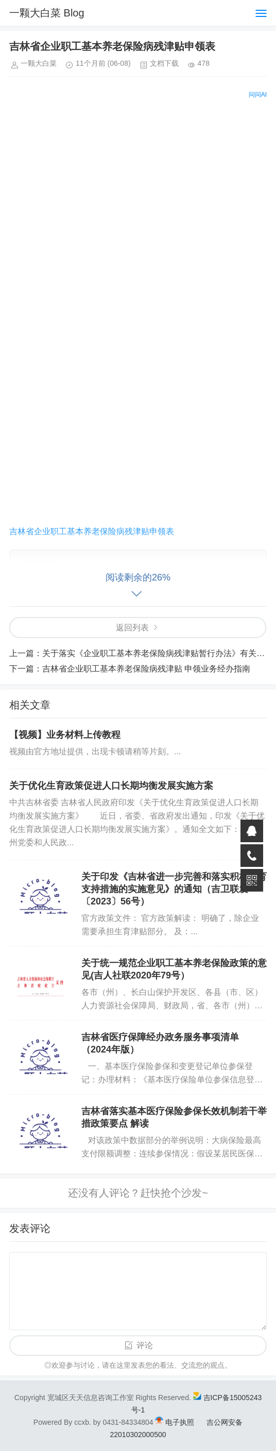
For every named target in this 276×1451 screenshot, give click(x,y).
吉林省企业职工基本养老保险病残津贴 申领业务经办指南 (146, 668)
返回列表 (132, 627)
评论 (144, 1345)
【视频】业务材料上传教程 (64, 735)
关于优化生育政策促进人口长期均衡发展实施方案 (111, 786)
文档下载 (164, 63)
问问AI (258, 94)
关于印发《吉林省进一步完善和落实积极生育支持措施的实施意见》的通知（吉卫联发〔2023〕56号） (174, 889)
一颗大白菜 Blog (46, 13)
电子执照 (179, 1422)
